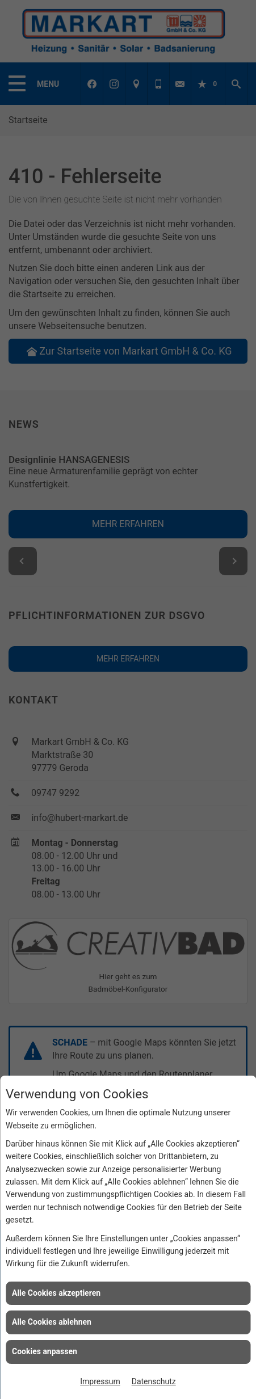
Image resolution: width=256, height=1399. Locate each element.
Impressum (100, 1381)
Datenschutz (154, 1381)
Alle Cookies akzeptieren (56, 1292)
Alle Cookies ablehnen (51, 1321)
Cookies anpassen (44, 1351)
